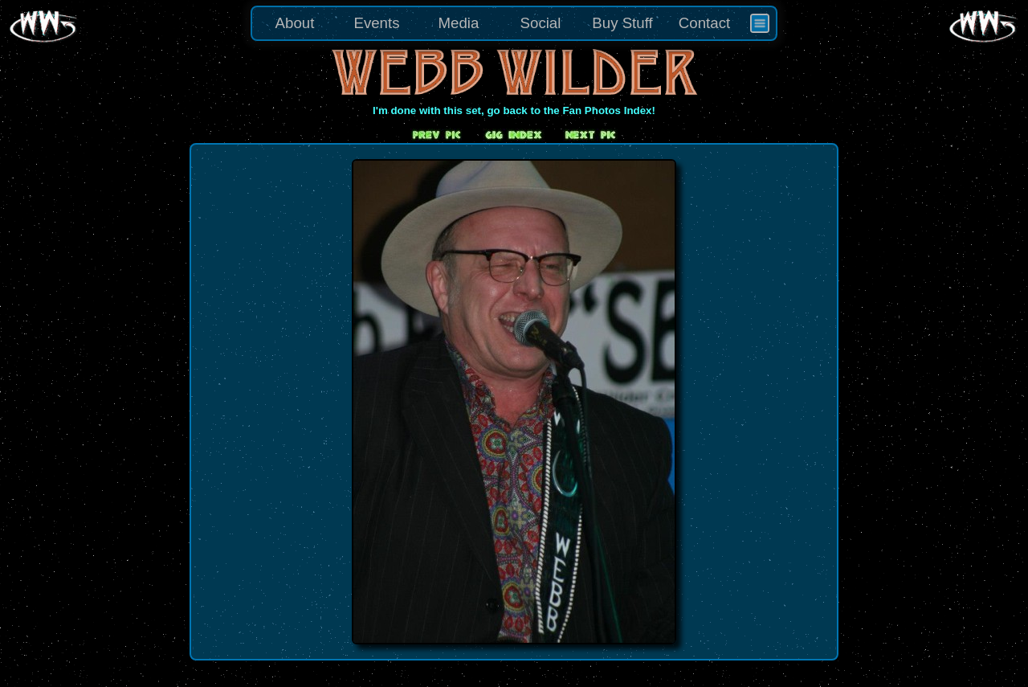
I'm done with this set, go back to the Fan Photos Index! (514, 110)
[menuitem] (759, 23)
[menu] (514, 23)
